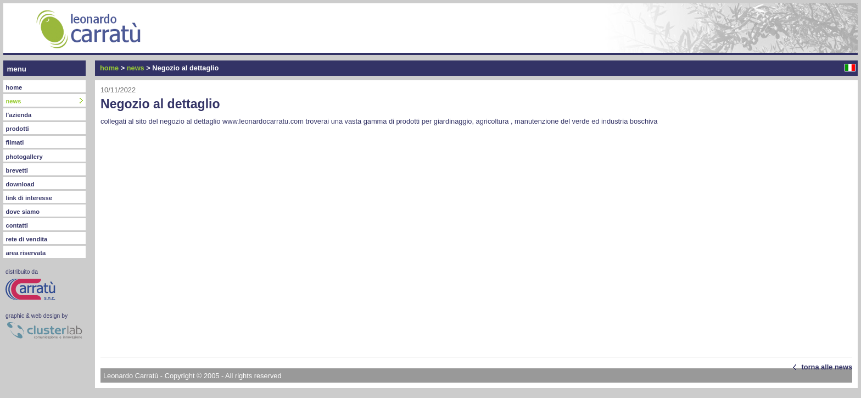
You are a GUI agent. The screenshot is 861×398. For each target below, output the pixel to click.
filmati (14, 142)
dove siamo (22, 211)
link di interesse (28, 198)
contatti (16, 225)
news (135, 68)
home (13, 87)
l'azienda (18, 115)
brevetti (16, 170)
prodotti (17, 128)
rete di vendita (26, 239)
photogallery (23, 156)
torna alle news (827, 367)
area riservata (25, 253)
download (19, 184)
